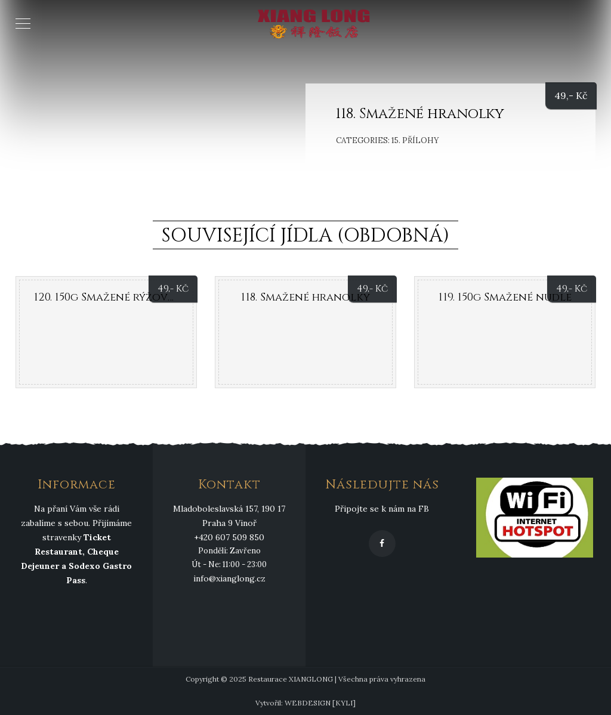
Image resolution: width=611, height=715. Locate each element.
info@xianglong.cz (229, 578)
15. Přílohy (415, 140)
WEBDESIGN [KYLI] (320, 702)
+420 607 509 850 (229, 537)
